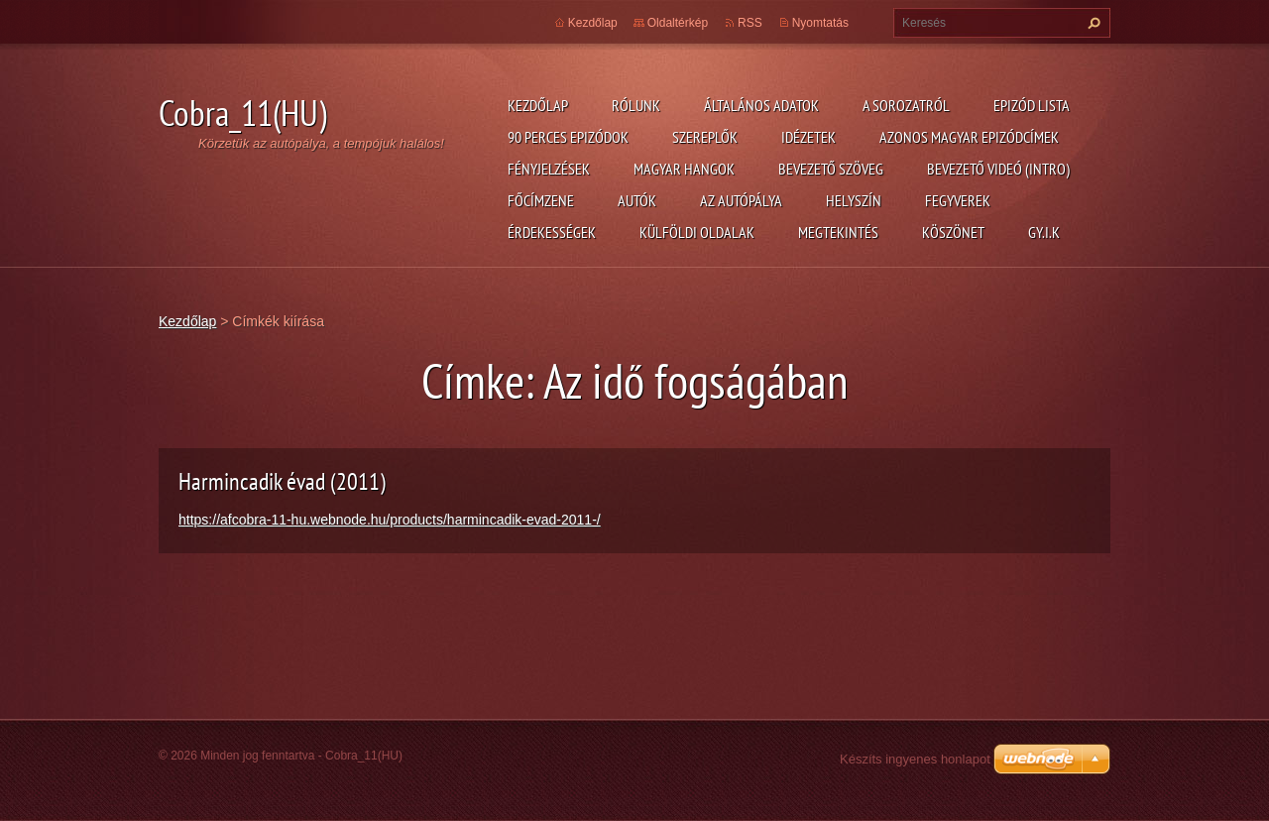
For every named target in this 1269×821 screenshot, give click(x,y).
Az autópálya (741, 200)
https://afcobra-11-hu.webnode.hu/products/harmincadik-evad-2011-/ (389, 520)
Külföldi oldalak (696, 232)
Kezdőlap (538, 105)
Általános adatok (761, 105)
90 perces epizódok (568, 137)
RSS (750, 23)
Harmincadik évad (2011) (282, 481)
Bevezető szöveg (830, 168)
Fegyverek (957, 200)
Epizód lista (1031, 105)
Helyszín (853, 200)
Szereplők (705, 137)
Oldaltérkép (677, 23)
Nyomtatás (820, 23)
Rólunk (636, 105)
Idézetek (808, 137)
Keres (1091, 23)
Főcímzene (541, 200)
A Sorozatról (906, 105)
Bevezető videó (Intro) (998, 168)
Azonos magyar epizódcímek (969, 137)
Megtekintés (838, 232)
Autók (637, 200)
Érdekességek (552, 232)
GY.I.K (1044, 232)
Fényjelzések (549, 168)
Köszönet (953, 232)
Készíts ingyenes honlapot (915, 759)
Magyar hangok (684, 168)
